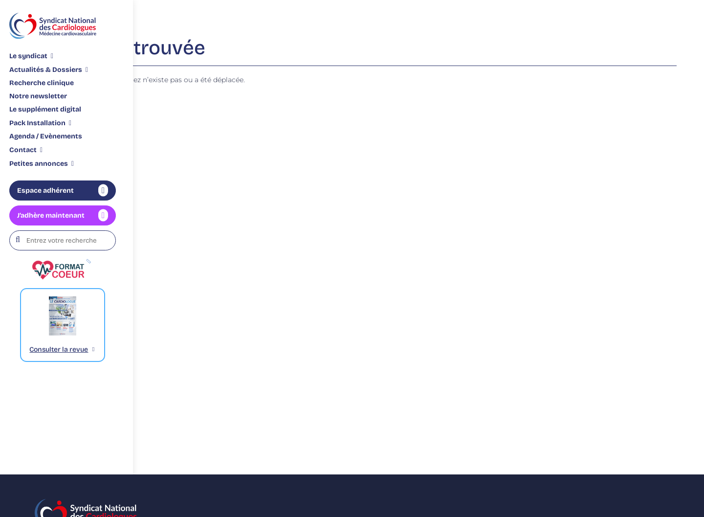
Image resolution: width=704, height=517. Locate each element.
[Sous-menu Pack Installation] (40, 122)
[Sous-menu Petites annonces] (41, 163)
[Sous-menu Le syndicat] (31, 55)
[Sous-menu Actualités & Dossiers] (48, 69)
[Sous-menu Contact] (26, 149)
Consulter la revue (58, 349)
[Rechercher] (20, 240)
